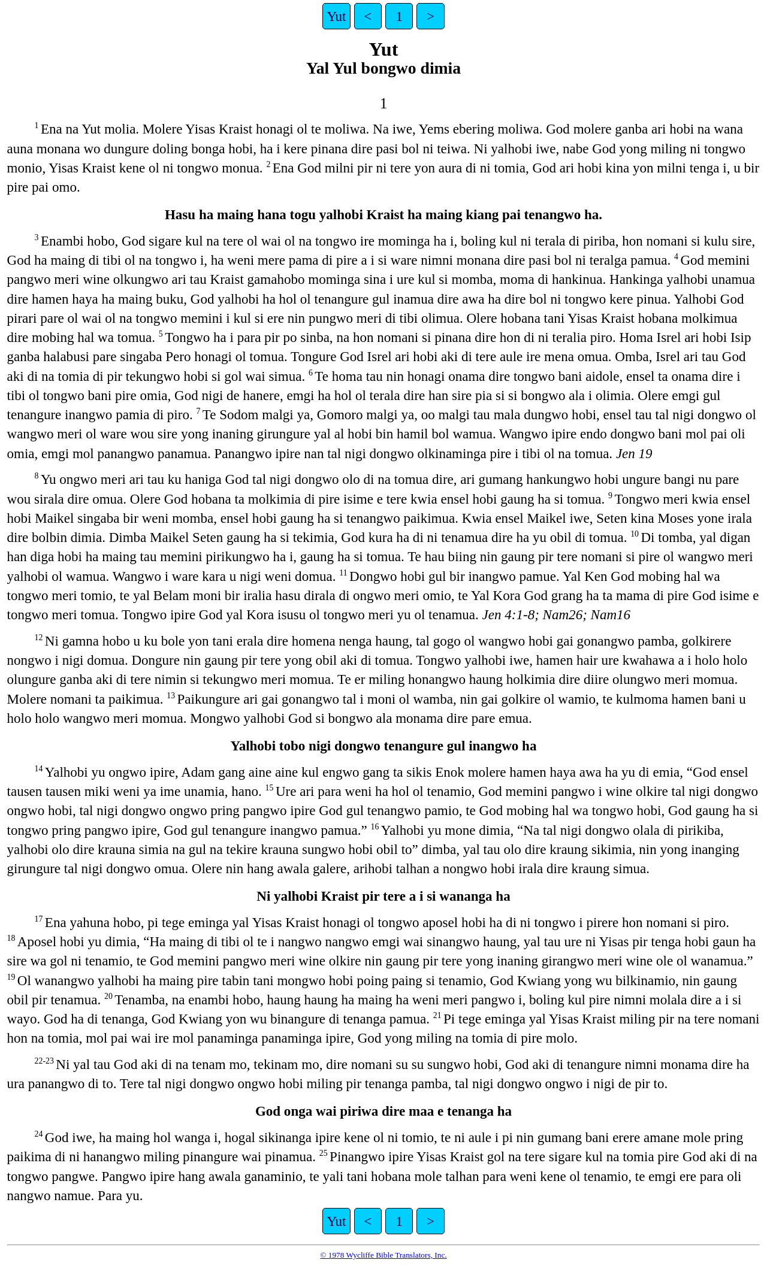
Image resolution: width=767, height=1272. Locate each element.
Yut (336, 16)
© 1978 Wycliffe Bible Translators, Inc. (383, 1254)
